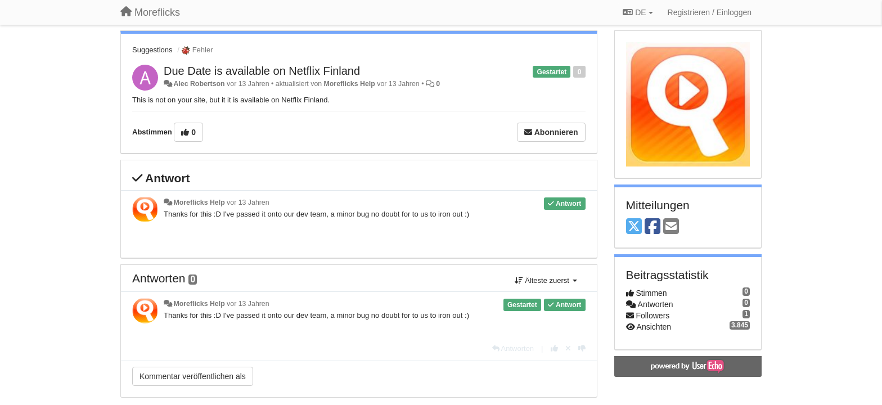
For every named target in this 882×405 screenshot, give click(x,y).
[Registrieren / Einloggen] (709, 12)
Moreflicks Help (349, 84)
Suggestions (152, 50)
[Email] (671, 227)
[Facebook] (652, 227)
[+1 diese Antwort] (554, 348)
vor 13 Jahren (248, 202)
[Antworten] (513, 348)
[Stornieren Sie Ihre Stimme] (568, 348)
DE (637, 12)
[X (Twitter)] (634, 227)
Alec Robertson (198, 84)
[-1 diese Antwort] (582, 348)
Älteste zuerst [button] (546, 280)
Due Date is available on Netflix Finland (262, 71)
